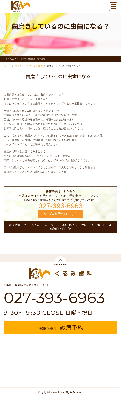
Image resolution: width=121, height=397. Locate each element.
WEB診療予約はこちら (60, 214)
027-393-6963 (60, 206)
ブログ (18, 66)
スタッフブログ (34, 66)
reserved (60, 327)
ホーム (7, 66)
